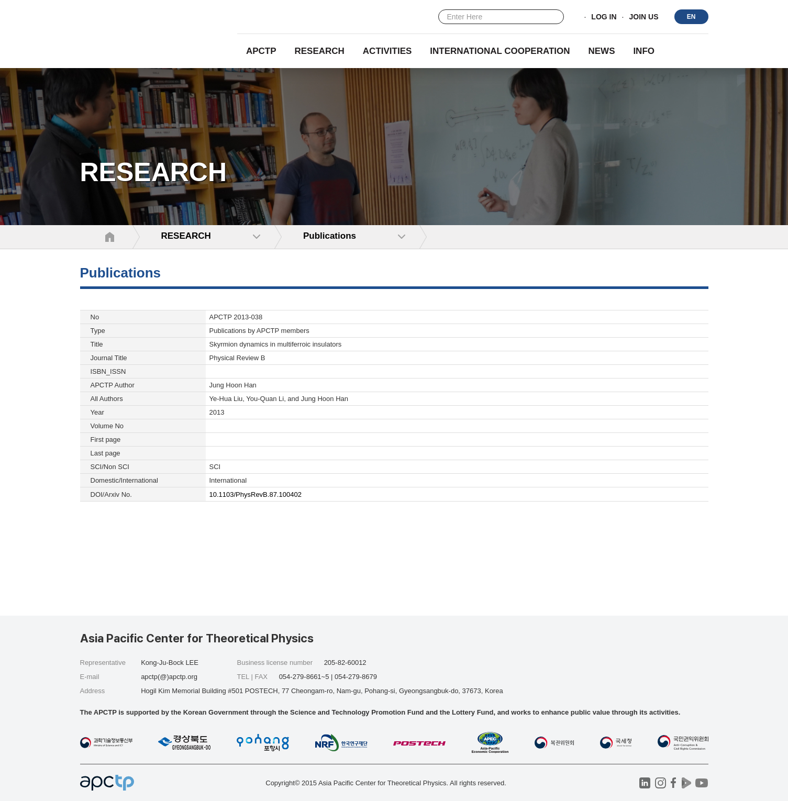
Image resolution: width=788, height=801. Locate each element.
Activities (387, 51)
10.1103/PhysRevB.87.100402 (255, 494)
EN (691, 16)
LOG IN (603, 17)
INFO (643, 51)
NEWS (601, 51)
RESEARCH (320, 51)
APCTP (261, 51)
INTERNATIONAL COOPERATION (500, 51)
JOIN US (643, 17)
